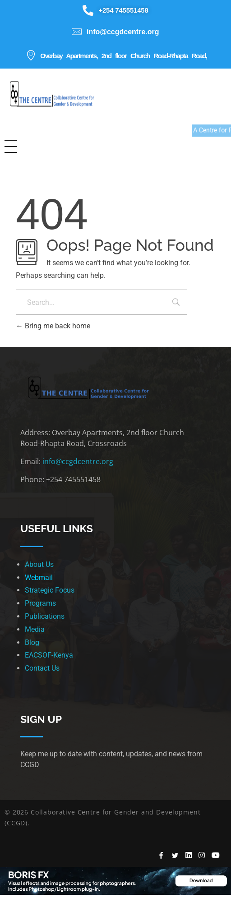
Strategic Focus (49, 590)
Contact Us (42, 668)
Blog (32, 642)
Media (35, 629)
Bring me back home (53, 326)
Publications (45, 616)
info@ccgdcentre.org (77, 461)
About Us (39, 564)
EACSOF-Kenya (49, 655)
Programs (40, 603)
